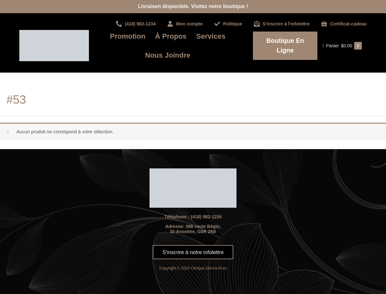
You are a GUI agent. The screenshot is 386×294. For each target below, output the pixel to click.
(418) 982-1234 (206, 216)
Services (211, 36)
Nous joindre (167, 55)
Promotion (127, 36)
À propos (171, 36)
